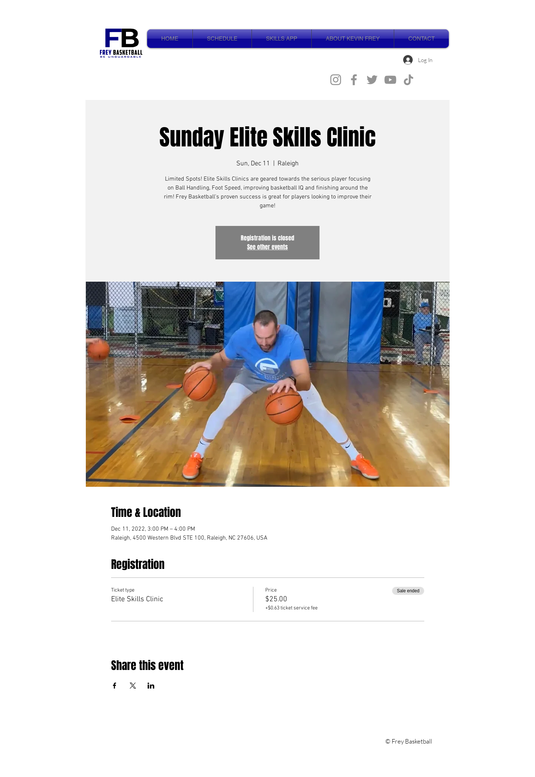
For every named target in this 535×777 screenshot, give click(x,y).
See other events (267, 247)
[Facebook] (354, 79)
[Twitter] (372, 79)
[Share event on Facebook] (114, 686)
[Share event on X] (132, 686)
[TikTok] (408, 79)
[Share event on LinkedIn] (151, 686)
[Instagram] (335, 79)
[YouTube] (390, 79)
